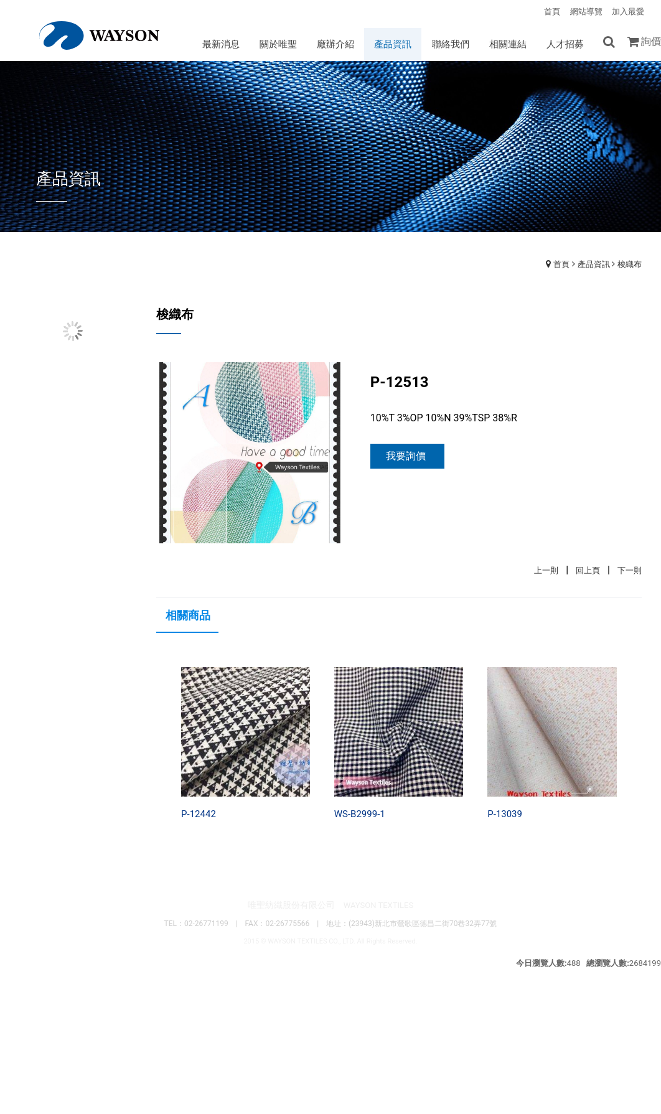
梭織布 (629, 265)
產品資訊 (594, 265)
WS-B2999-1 (359, 815)
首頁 (561, 265)
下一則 (629, 572)
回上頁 (588, 572)
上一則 (546, 572)
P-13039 (504, 815)
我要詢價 (406, 458)
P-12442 (198, 815)
